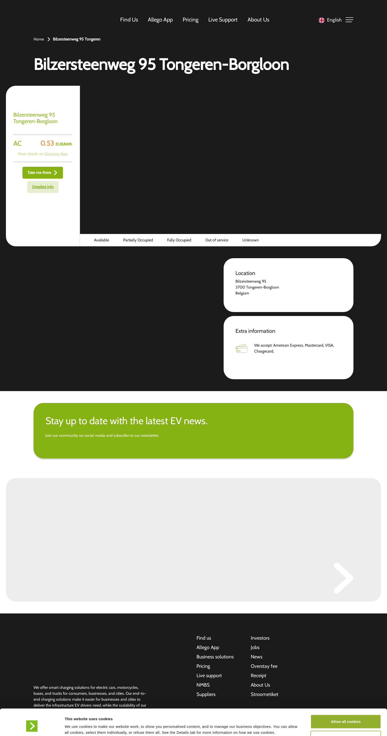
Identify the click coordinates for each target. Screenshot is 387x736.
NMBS (203, 685)
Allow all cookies (346, 699)
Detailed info (43, 187)
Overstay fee (264, 666)
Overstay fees (56, 153)
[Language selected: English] (329, 19)
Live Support (223, 19)
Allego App (160, 19)
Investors (260, 638)
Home (39, 39)
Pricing (190, 19)
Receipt (258, 675)
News (256, 657)
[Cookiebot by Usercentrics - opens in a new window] (32, 726)
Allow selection (345, 716)
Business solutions (215, 657)
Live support (209, 675)
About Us (258, 19)
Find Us (129, 19)
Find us (203, 638)
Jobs (255, 647)
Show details (259, 726)
